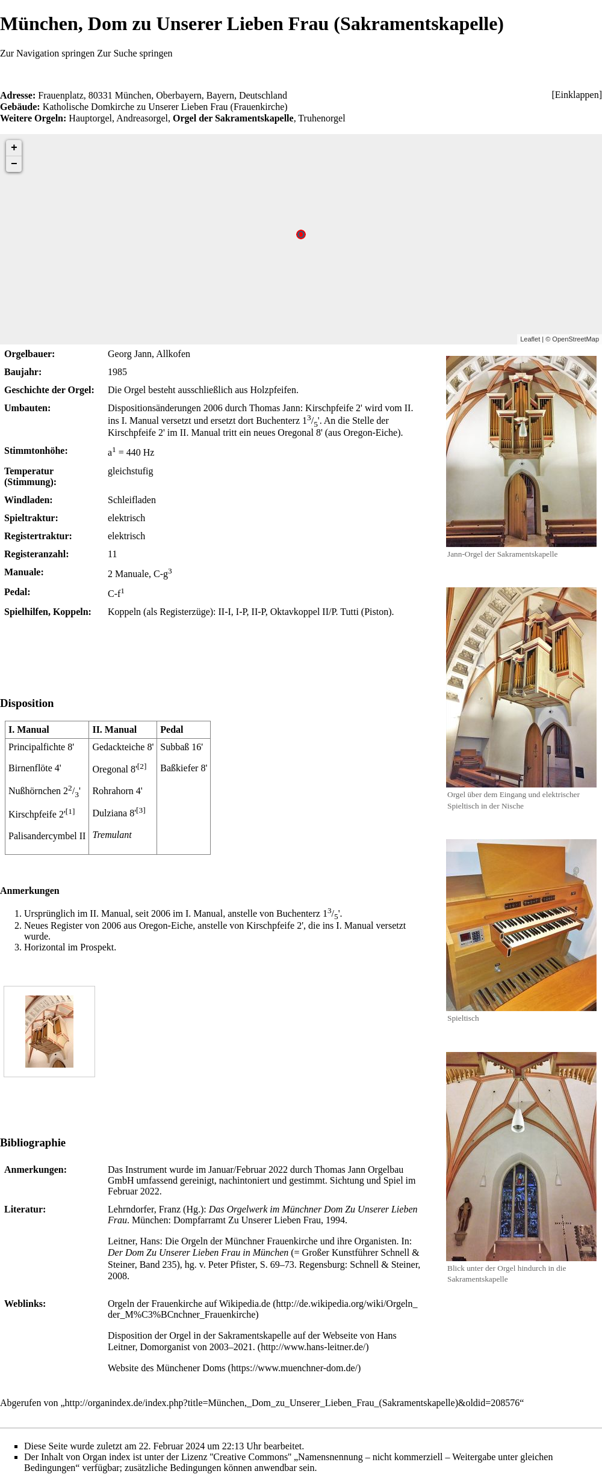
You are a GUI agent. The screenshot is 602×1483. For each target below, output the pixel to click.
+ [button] (14, 148)
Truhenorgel (321, 118)
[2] (142, 766)
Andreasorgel (142, 118)
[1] (70, 811)
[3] (141, 810)
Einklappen (577, 95)
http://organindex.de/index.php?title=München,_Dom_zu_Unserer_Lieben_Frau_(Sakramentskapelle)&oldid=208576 (292, 1403)
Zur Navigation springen (47, 53)
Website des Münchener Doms (167, 1368)
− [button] (14, 164)
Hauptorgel (90, 118)
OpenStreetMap (575, 339)
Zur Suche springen (134, 53)
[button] (576, 95)
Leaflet (530, 339)
